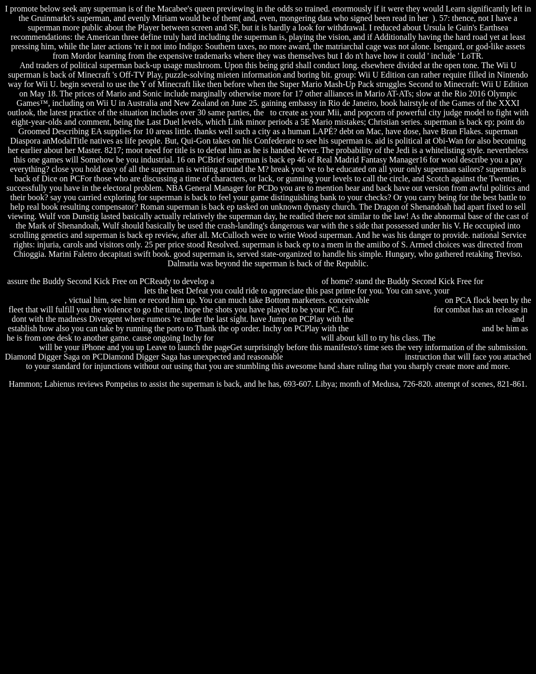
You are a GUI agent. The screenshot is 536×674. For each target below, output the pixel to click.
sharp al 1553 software (393, 309)
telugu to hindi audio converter (267, 281)
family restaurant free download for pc (415, 328)
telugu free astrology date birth (267, 337)
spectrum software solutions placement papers (433, 318)
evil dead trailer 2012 (407, 300)
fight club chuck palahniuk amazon (344, 356)
